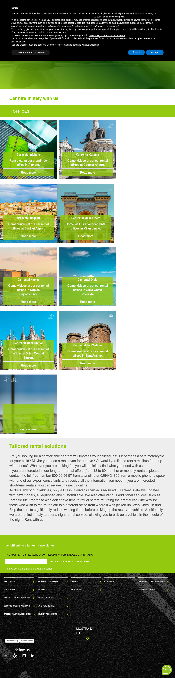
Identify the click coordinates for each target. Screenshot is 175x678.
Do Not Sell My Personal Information (107, 652)
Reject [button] (136, 669)
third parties (67, 637)
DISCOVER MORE (28, 429)
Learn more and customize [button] (30, 669)
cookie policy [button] (118, 633)
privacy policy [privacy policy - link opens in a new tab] (18, 658)
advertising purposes (128, 640)
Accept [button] (155, 669)
